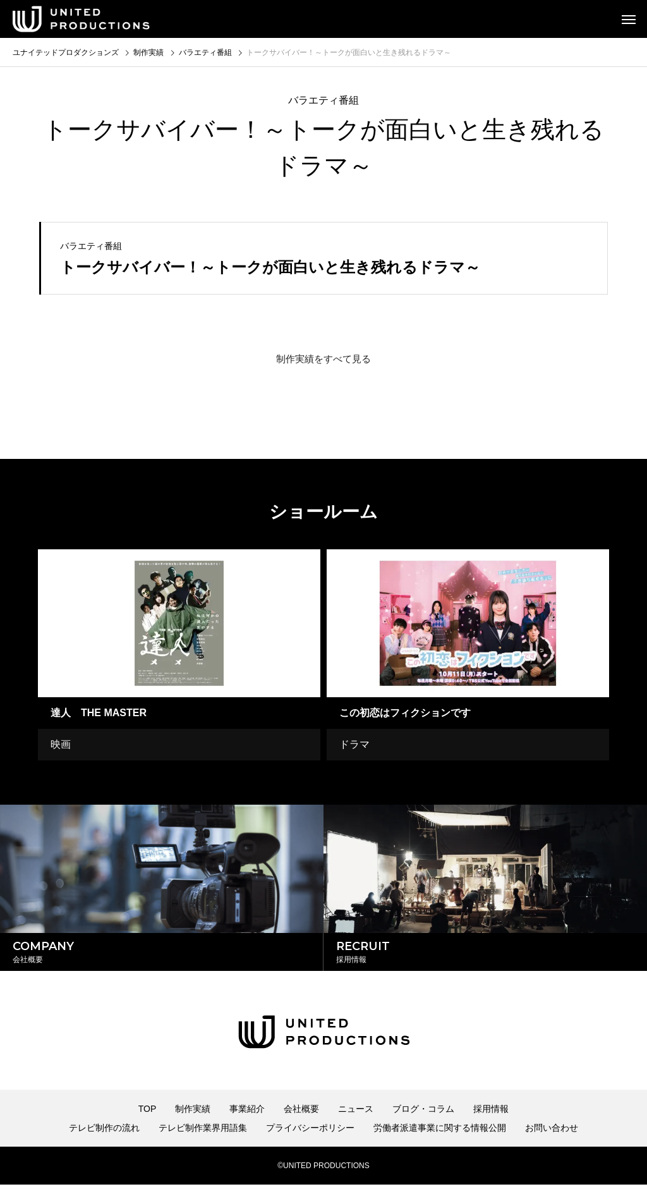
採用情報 (491, 1113)
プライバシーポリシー (310, 1132)
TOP (147, 1113)
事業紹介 (247, 1113)
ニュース (355, 1113)
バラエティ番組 (323, 100)
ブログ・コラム (423, 1113)
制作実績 (192, 1113)
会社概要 (301, 1113)
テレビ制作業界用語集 (203, 1132)
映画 (61, 744)
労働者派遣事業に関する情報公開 (439, 1132)
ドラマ (354, 744)
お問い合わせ (551, 1132)
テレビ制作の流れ (104, 1132)
